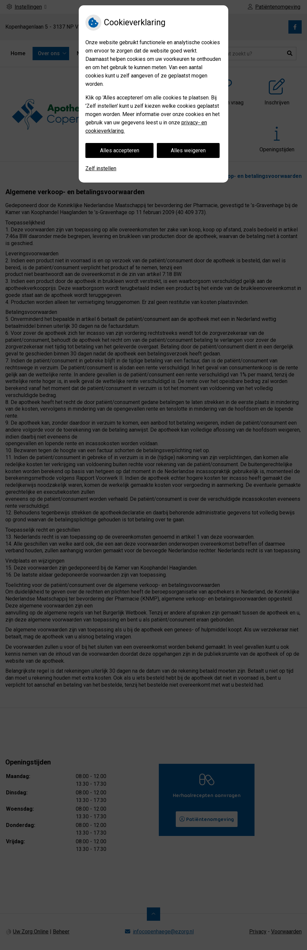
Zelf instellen (100, 168)
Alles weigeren (188, 150)
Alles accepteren (119, 150)
